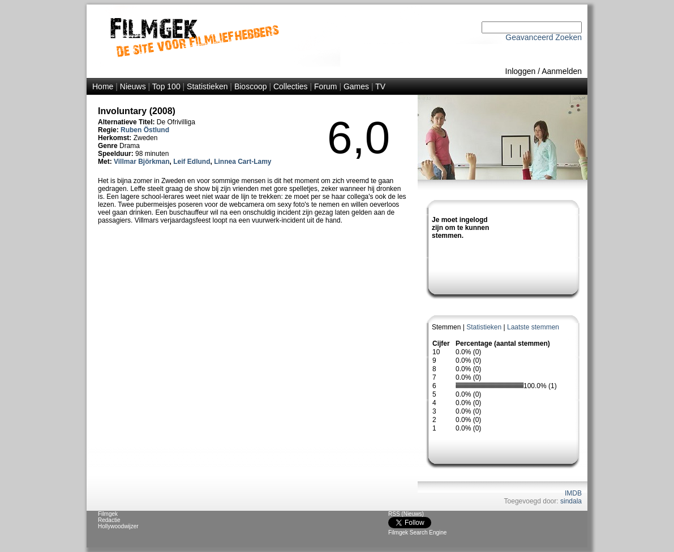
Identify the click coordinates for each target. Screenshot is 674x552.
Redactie (109, 520)
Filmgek (108, 514)
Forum (325, 86)
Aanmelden (562, 71)
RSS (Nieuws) (406, 514)
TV (380, 86)
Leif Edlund (191, 162)
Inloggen (520, 71)
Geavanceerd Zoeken (543, 37)
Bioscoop (250, 86)
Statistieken (207, 86)
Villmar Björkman (141, 162)
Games (356, 86)
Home (102, 86)
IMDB (573, 493)
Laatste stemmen (533, 327)
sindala (571, 501)
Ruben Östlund (145, 130)
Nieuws (133, 86)
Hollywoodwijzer (118, 526)
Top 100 (166, 86)
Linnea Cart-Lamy (242, 162)
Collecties (290, 86)
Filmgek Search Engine (417, 532)
